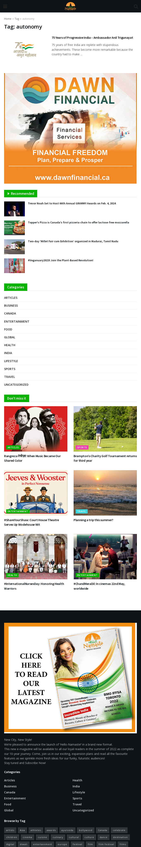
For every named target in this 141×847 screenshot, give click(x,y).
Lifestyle (11, 361)
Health (9, 345)
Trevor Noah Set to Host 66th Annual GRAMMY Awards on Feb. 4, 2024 (72, 203)
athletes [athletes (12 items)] (36, 830)
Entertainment (16, 321)
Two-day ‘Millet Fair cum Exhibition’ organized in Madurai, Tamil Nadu (73, 241)
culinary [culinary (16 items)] (58, 837)
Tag (17, 18)
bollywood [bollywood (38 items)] (85, 830)
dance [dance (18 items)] (104, 837)
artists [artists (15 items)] (10, 830)
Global (9, 337)
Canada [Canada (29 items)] (102, 830)
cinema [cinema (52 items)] (27, 837)
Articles (10, 298)
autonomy (28, 18)
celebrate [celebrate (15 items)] (119, 830)
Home (7, 18)
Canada (10, 313)
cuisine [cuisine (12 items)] (42, 837)
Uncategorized (16, 385)
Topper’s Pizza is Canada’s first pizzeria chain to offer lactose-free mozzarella (78, 222)
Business (11, 305)
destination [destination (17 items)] (120, 837)
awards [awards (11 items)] (51, 830)
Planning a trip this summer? (93, 520)
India (8, 353)
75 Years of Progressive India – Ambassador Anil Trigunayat (92, 37)
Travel (9, 377)
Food (8, 329)
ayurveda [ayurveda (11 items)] (67, 830)
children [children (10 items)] (11, 837)
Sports (9, 369)
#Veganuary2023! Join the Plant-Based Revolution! (60, 260)
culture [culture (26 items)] (89, 837)
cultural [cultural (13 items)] (74, 837)
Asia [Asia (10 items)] (22, 830)
